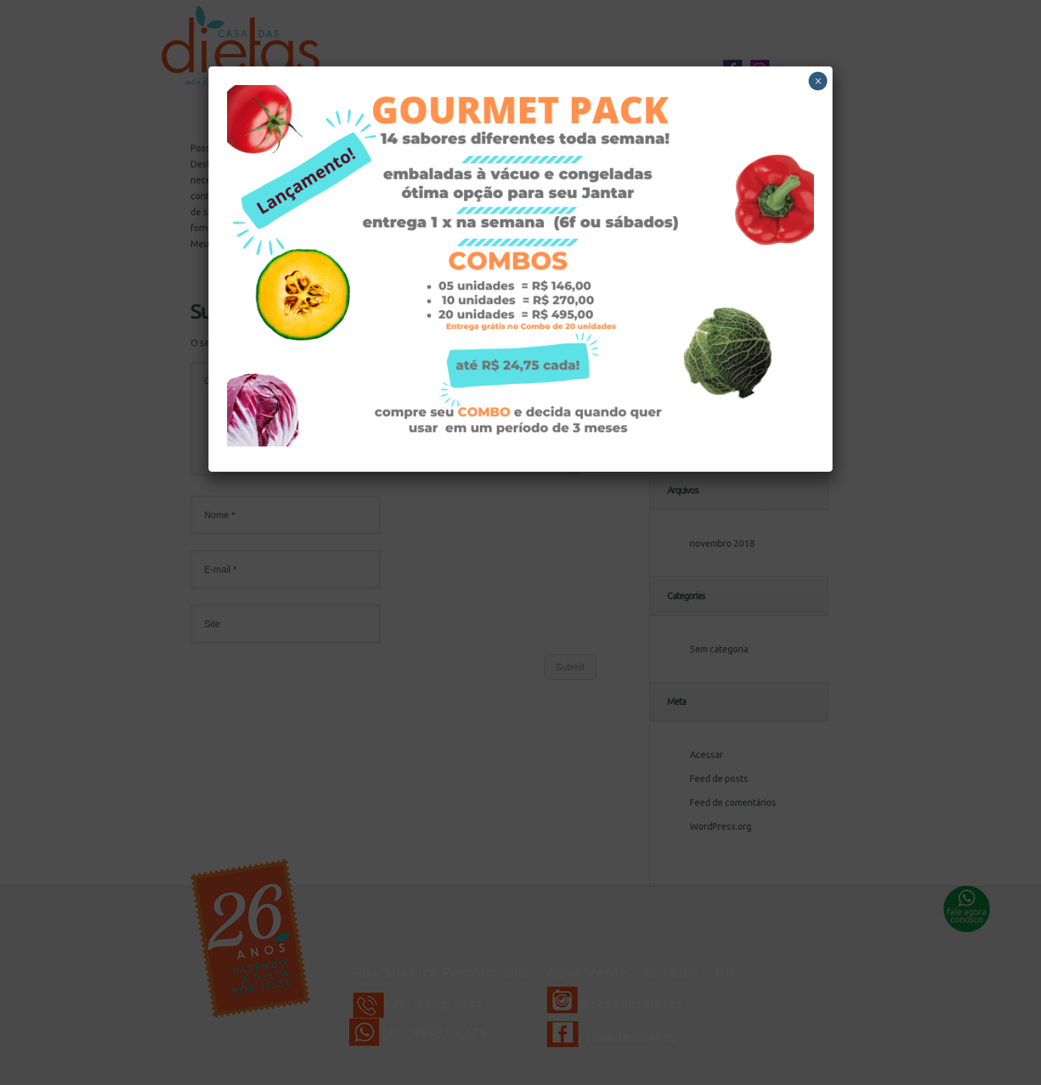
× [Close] (818, 81)
